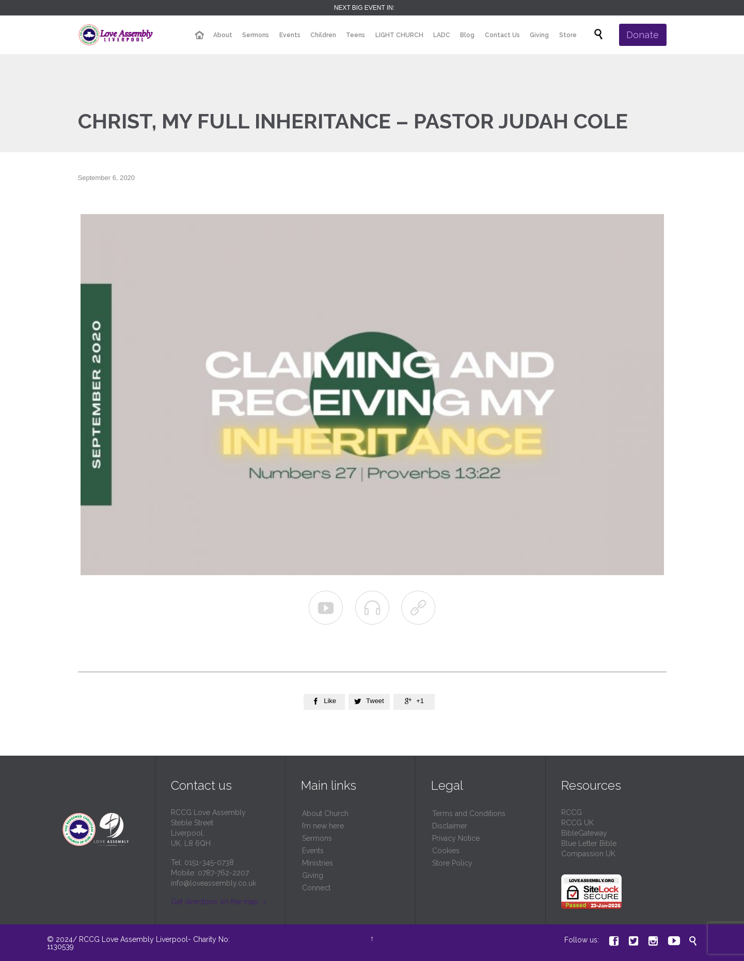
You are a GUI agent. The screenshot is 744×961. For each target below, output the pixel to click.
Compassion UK (588, 854)
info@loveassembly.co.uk (213, 883)
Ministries (317, 863)
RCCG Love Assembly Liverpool (133, 939)
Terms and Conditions (468, 813)
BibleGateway (584, 833)
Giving (312, 875)
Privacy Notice (456, 838)
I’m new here (323, 826)
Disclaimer (449, 826)
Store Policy (452, 863)
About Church (325, 813)
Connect (316, 888)
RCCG (571, 812)
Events (313, 850)
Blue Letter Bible (588, 843)
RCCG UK (577, 823)
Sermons (317, 838)
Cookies (446, 850)
